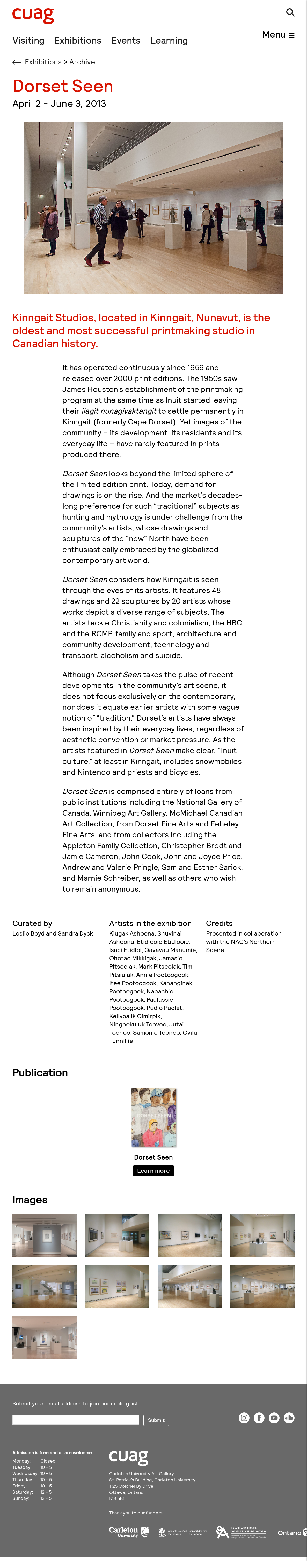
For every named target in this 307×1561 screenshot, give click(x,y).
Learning (169, 39)
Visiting (28, 39)
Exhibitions (77, 39)
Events (126, 39)
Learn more (153, 1170)
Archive (82, 61)
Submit (156, 1420)
